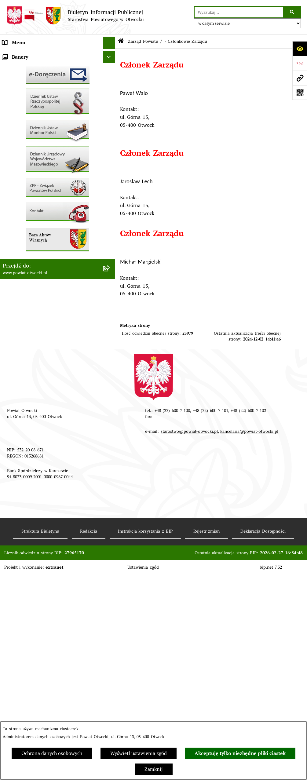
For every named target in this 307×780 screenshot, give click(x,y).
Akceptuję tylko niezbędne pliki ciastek (240, 753)
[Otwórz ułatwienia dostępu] (299, 48)
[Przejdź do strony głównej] (75, 15)
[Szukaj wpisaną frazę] (292, 12)
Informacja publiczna (26, 140)
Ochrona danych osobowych (51, 753)
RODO (9, 128)
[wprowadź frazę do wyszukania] (239, 12)
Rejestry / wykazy (22, 201)
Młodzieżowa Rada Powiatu (33, 79)
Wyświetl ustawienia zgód (138, 753)
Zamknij (153, 769)
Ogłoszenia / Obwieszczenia (33, 165)
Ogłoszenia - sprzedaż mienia (35, 177)
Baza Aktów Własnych (27, 318)
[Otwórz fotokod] (299, 92)
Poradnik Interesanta (26, 91)
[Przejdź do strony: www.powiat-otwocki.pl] (299, 78)
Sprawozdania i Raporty (29, 189)
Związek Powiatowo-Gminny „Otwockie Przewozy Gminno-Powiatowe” (46, 303)
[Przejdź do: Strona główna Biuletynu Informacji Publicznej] (121, 41)
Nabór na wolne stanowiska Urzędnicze (47, 213)
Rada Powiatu (17, 55)
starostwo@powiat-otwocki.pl (189, 637)
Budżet (10, 287)
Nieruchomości (18, 226)
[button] (110, 79)
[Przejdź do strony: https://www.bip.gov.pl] (299, 63)
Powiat (10, 103)
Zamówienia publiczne (27, 238)
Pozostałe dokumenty (26, 152)
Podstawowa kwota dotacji (32, 250)
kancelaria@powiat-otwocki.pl (249, 637)
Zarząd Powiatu (20, 67)
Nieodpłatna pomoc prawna (33, 116)
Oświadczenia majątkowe (30, 275)
